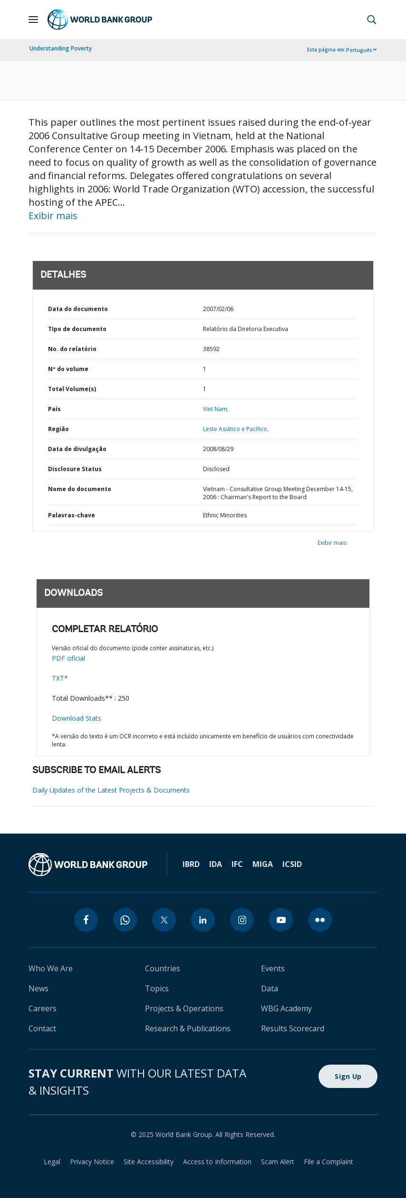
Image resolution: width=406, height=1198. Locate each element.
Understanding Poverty (60, 48)
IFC (237, 864)
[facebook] (86, 920)
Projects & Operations (184, 1008)
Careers (43, 1008)
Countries (162, 968)
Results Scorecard (292, 1028)
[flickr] (320, 920)
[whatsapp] (125, 920)
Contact (42, 1028)
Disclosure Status (75, 469)
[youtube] (281, 920)
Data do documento (78, 309)
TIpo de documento (77, 329)
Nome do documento (79, 489)
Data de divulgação (77, 449)
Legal (52, 1161)
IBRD (191, 864)
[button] (371, 19)
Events (273, 968)
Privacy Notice (92, 1161)
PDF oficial (68, 658)
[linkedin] (203, 920)
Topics (157, 988)
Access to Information (217, 1161)
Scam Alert (277, 1161)
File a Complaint (328, 1161)
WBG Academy (286, 1008)
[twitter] (164, 920)
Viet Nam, (216, 409)
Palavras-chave (71, 515)
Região (58, 429)
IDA (215, 864)
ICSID (292, 864)
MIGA (262, 864)
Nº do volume (68, 369)
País (54, 409)
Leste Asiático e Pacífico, (236, 429)
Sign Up (348, 1076)
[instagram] (242, 920)
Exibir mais (53, 215)
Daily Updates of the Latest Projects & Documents (111, 790)
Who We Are (51, 968)
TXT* (60, 678)
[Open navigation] (33, 19)
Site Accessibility (149, 1161)
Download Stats (76, 718)
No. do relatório (72, 349)
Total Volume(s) (72, 389)
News (38, 988)
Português (359, 50)
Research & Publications (188, 1028)
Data (269, 988)
